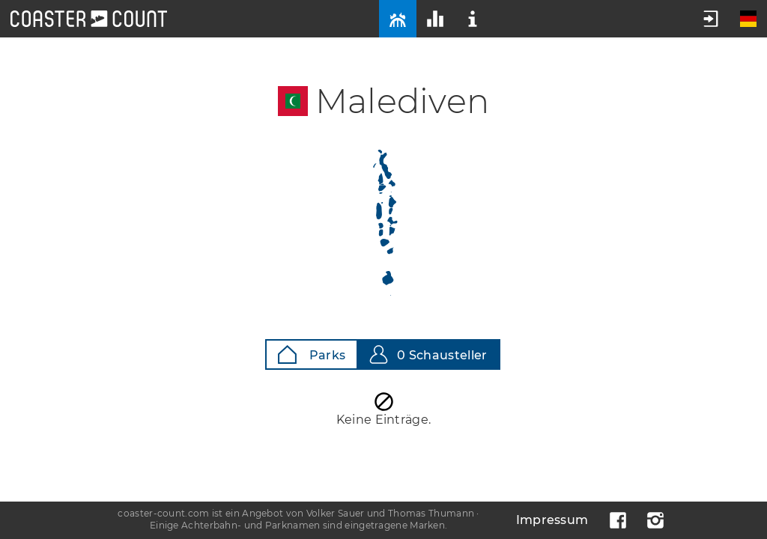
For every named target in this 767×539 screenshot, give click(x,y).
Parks (311, 354)
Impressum (552, 520)
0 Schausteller (428, 354)
